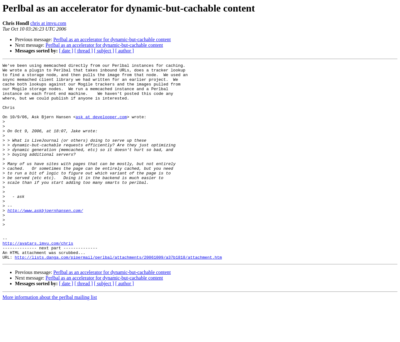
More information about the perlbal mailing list (49, 336)
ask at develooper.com (101, 128)
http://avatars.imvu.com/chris (37, 279)
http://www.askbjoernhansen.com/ (45, 240)
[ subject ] (104, 50)
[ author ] (124, 50)
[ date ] (66, 50)
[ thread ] (83, 50)
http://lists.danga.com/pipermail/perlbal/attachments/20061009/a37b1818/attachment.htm (118, 296)
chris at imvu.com (48, 23)
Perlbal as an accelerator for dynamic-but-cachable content (112, 39)
